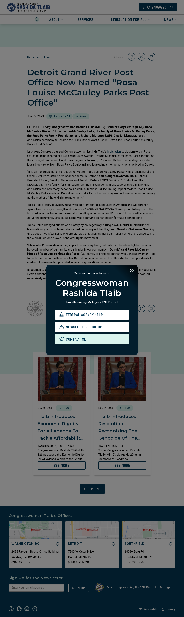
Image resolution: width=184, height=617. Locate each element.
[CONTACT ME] (92, 339)
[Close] (132, 270)
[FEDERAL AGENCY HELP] (92, 315)
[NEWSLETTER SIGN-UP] (92, 327)
